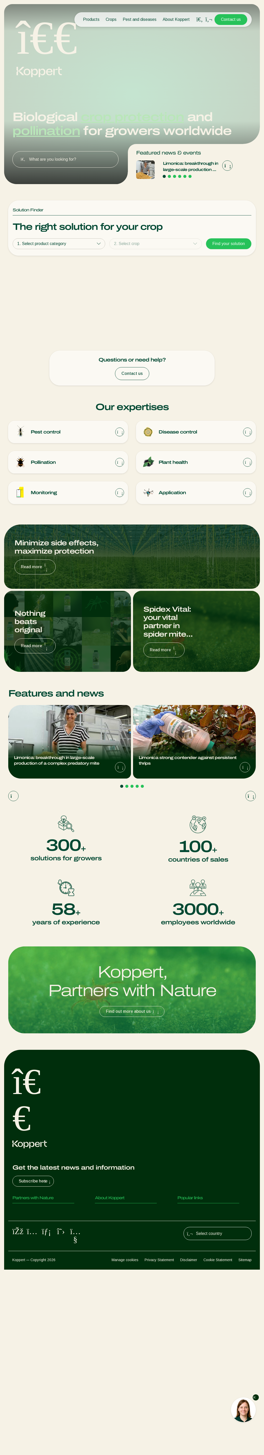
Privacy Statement (159, 1445)
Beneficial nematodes (32, 1359)
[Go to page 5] (184, 176)
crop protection (132, 117)
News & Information (113, 1339)
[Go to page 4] (179, 176)
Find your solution (228, 243)
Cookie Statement (217, 1445)
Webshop (186, 1339)
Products (91, 19)
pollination (46, 131)
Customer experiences (197, 1328)
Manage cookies (125, 1445)
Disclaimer (188, 1445)
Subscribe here (35, 1299)
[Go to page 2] (169, 176)
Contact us (231, 19)
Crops (111, 19)
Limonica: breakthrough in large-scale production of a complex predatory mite (190, 167)
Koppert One (189, 1349)
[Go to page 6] (190, 176)
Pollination (21, 1390)
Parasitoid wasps (28, 1349)
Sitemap (245, 1445)
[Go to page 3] (174, 176)
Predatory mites (27, 1328)
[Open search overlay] (199, 19)
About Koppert (176, 19)
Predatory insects (28, 1339)
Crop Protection (26, 1380)
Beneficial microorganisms (35, 1370)
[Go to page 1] (164, 176)
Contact (102, 1349)
